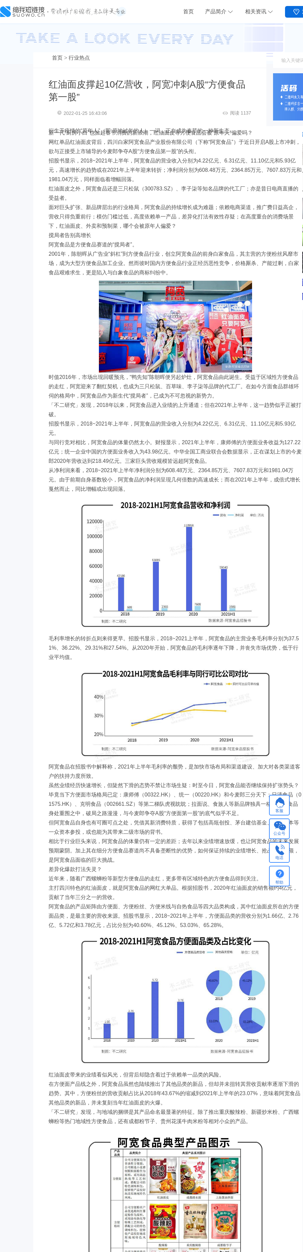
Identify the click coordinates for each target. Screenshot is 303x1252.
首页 (188, 11)
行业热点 (79, 58)
